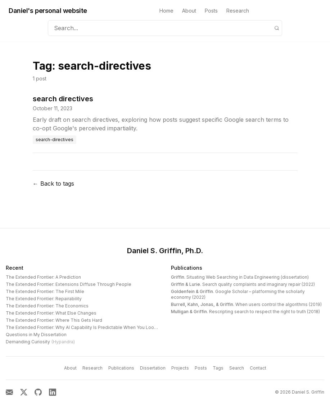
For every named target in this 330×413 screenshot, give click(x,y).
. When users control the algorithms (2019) (246, 304)
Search (236, 368)
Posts (211, 11)
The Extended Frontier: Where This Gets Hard (54, 320)
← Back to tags (53, 183)
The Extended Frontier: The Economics (47, 305)
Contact (258, 368)
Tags (218, 368)
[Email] (9, 392)
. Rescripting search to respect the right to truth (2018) (245, 311)
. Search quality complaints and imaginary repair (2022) (243, 284)
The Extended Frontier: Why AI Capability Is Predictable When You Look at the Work (93, 327)
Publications (186, 268)
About (189, 11)
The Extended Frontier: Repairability (44, 298)
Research (237, 11)
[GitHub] (38, 392)
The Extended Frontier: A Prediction (43, 277)
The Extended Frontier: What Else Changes (51, 313)
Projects (180, 368)
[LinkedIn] (52, 392)
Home (166, 11)
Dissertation (153, 368)
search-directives (54, 139)
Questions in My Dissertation (36, 334)
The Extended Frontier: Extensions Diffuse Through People (68, 284)
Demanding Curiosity (40, 341)
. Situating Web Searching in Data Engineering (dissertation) (240, 277)
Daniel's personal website (48, 10)
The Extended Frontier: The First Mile (45, 291)
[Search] (276, 28)
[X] (23, 392)
